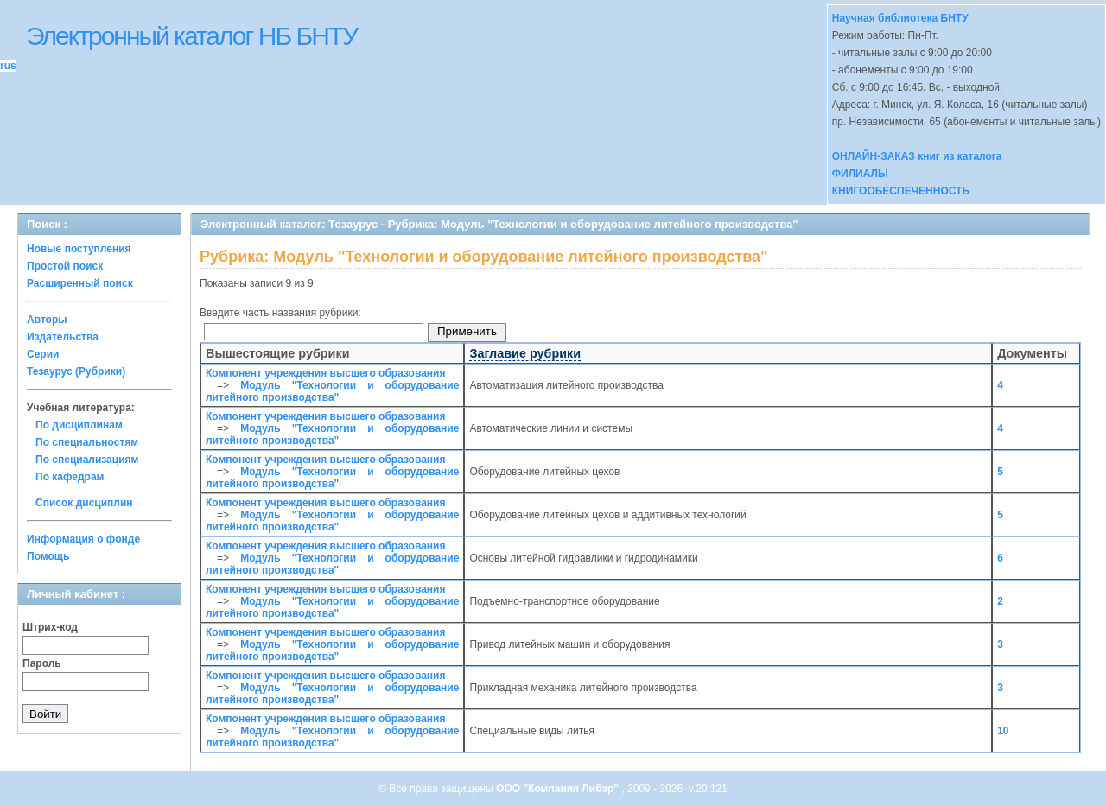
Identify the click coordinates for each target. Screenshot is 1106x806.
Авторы (47, 320)
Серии (43, 354)
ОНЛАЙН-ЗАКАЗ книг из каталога (917, 156)
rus (8, 66)
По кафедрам (69, 477)
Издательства (63, 337)
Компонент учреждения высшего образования (325, 373)
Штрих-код (50, 627)
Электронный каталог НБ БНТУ (191, 36)
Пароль (41, 663)
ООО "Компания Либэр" (558, 789)
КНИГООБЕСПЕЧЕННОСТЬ (900, 191)
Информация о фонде (83, 539)
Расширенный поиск (80, 283)
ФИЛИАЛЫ (860, 174)
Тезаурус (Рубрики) (76, 371)
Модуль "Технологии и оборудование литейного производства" (332, 391)
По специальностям (86, 442)
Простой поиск (65, 266)
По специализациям (86, 460)
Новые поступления (79, 249)
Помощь (48, 556)
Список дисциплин (84, 503)
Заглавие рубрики (525, 353)
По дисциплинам (79, 425)
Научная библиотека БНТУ (900, 18)
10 (1002, 731)
